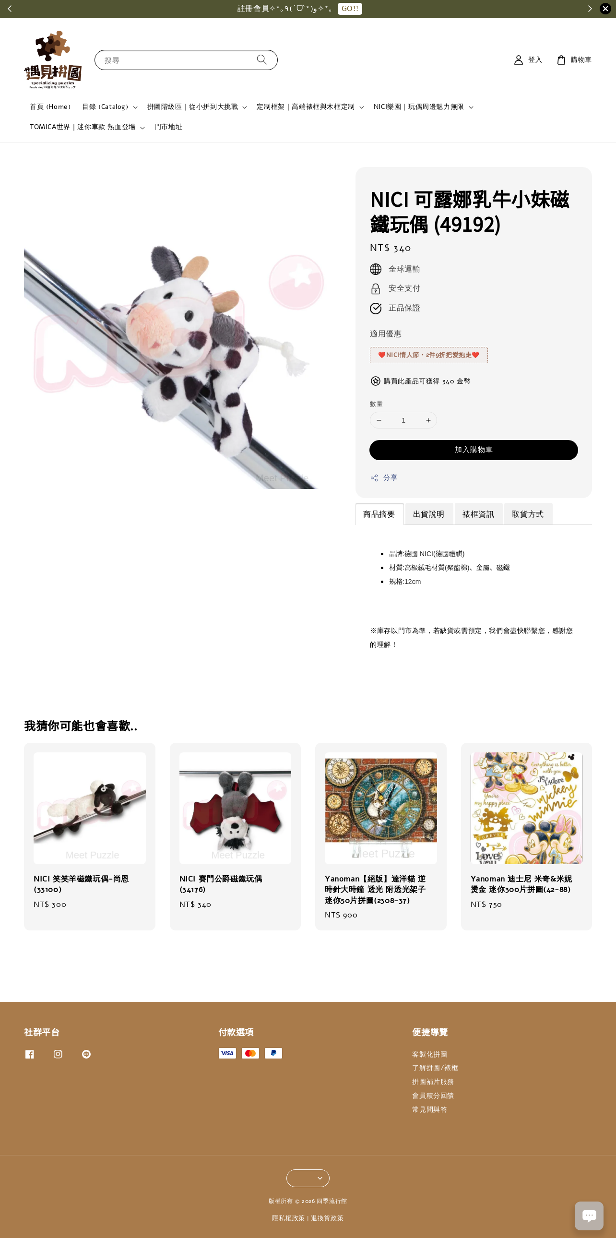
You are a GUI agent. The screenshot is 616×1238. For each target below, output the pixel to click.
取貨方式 (528, 514)
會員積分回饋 (433, 1095)
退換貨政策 (327, 1218)
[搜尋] (262, 59)
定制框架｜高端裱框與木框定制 (306, 107)
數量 (376, 404)
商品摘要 (379, 514)
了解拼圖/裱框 (435, 1067)
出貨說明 (429, 514)
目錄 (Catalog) (105, 107)
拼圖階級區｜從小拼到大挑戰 (192, 107)
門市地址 (168, 126)
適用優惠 (386, 334)
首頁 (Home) (50, 106)
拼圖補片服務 (433, 1081)
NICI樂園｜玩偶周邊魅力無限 (419, 107)
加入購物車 (474, 449)
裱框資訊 (478, 514)
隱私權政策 (288, 1218)
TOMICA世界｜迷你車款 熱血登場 (83, 127)
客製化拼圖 (429, 1054)
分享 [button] (383, 477)
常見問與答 (429, 1109)
